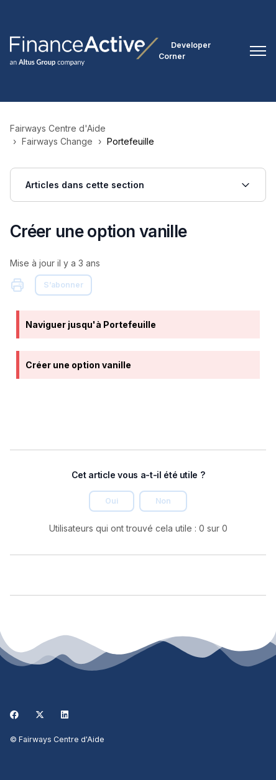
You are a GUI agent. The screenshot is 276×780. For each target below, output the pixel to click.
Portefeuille (130, 141)
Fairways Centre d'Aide (58, 128)
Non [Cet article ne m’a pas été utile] (163, 501)
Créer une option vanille (78, 365)
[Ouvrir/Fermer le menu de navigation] (258, 50)
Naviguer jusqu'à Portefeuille (90, 324)
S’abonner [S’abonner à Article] (63, 284)
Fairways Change (57, 141)
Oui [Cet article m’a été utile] (111, 501)
